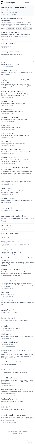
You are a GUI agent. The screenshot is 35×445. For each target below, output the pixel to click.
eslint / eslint (5, 141)
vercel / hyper (5, 250)
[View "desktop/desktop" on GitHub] (14, 318)
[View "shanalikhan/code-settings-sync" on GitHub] (24, 91)
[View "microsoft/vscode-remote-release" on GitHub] (25, 415)
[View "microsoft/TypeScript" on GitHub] (17, 70)
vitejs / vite (4, 407)
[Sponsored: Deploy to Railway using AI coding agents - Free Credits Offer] (17, 261)
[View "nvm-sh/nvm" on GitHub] (11, 179)
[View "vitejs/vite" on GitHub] (9, 407)
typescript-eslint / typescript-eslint (13, 216)
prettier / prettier (7, 109)
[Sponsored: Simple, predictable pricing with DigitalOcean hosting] (17, 83)
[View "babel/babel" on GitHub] (10, 334)
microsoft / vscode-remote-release (13, 415)
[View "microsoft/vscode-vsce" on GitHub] (18, 342)
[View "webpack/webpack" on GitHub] (15, 281)
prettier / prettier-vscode (9, 52)
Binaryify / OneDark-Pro (9, 242)
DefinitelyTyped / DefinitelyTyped (12, 149)
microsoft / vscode (7, 44)
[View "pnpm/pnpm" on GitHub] (11, 208)
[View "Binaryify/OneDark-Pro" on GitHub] (18, 241)
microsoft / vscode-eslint (9, 117)
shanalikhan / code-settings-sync (12, 92)
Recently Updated (27, 28)
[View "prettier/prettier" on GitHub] (13, 109)
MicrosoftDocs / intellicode (10, 378)
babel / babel (5, 334)
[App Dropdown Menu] (32, 2)
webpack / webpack (7, 281)
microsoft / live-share (8, 198)
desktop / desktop (7, 318)
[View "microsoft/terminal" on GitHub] (15, 157)
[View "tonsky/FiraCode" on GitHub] (14, 133)
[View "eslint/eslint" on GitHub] (10, 141)
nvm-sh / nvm (5, 179)
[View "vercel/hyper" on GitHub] (11, 249)
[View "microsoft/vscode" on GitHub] (14, 43)
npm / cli (4, 326)
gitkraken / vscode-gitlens (10, 32)
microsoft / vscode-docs (9, 101)
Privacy (15, 433)
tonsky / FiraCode (7, 133)
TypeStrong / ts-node (8, 399)
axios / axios (5, 226)
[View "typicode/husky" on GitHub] (13, 310)
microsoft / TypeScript (8, 70)
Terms (20, 433)
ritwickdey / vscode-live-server (11, 389)
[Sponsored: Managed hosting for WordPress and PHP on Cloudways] (17, 354)
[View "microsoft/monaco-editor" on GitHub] (20, 361)
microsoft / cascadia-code (10, 270)
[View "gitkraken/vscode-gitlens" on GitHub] (19, 32)
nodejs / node (5, 125)
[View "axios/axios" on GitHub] (10, 225)
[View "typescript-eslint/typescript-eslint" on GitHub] (25, 216)
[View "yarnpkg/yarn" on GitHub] (12, 188)
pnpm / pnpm (5, 208)
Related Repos (9, 2)
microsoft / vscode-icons (9, 234)
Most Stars (18, 28)
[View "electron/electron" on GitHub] (14, 300)
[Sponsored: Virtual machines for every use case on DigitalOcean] (17, 171)
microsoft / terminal (8, 157)
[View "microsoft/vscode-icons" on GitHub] (18, 233)
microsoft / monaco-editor (10, 362)
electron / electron (7, 300)
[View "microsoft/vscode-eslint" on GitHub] (18, 117)
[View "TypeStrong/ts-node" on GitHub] (16, 399)
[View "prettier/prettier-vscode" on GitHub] (19, 51)
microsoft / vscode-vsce (9, 342)
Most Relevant (10, 28)
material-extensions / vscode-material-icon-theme (16, 61)
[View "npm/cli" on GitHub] (7, 326)
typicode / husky (6, 310)
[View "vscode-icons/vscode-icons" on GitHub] (25, 7)
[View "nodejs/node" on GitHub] (11, 125)
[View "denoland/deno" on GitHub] (13, 370)
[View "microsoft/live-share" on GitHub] (16, 198)
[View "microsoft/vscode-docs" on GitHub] (18, 101)
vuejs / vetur (5, 292)
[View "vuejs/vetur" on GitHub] (10, 292)
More (4, 10)
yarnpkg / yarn (6, 189)
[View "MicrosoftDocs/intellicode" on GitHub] (20, 378)
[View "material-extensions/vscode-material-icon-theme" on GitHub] (33, 61)
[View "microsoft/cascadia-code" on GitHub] (19, 269)
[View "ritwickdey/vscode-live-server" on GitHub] (22, 389)
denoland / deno (6, 370)
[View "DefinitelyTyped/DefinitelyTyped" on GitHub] (25, 149)
